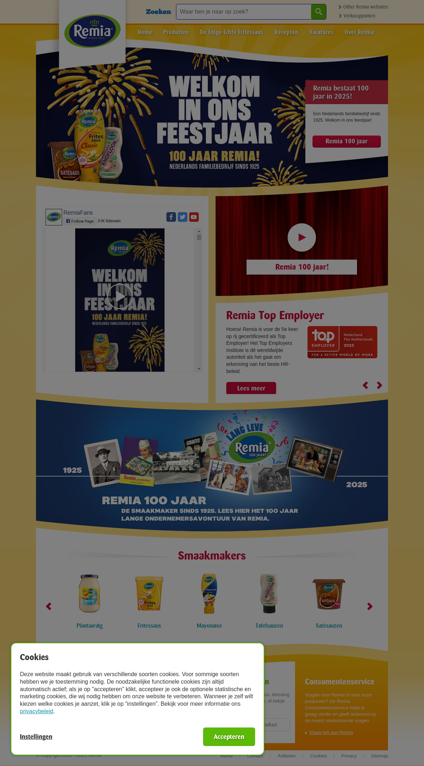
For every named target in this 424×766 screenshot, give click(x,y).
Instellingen (36, 737)
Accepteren (229, 737)
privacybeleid (36, 711)
